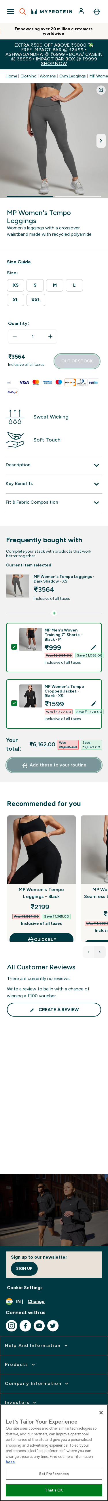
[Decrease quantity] (14, 336)
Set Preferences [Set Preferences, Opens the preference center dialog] (54, 1474)
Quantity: (18, 323)
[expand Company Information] (37, 1383)
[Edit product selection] (94, 647)
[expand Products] (20, 1364)
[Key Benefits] (54, 484)
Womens (48, 76)
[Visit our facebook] (25, 1325)
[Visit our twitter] (53, 1325)
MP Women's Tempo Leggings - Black (41, 893)
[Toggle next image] (101, 141)
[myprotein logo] (51, 11)
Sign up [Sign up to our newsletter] (24, 1268)
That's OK (54, 1490)
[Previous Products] (88, 952)
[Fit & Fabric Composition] (54, 503)
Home (11, 76)
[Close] (101, 1412)
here (10, 1462)
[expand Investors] (21, 1402)
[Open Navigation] (10, 11)
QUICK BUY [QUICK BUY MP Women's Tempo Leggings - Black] (41, 939)
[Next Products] (100, 952)
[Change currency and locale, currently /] (54, 1301)
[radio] (15, 285)
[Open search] (23, 11)
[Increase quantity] (50, 336)
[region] (54, 1453)
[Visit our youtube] (39, 1325)
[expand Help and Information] (37, 1345)
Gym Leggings (72, 76)
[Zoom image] (101, 90)
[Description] (54, 465)
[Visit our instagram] (11, 1325)
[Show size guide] (19, 261)
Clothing (28, 76)
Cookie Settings (25, 1287)
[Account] (82, 11)
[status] (32, 336)
